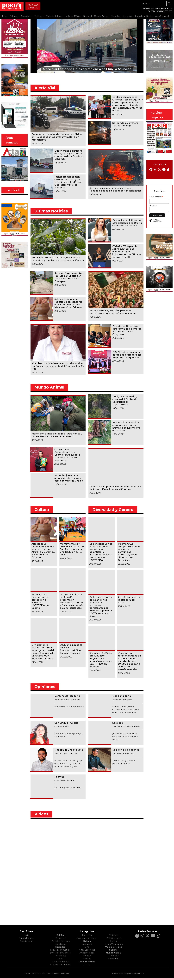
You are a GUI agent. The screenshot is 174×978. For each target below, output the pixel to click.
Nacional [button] (87, 16)
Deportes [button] (115, 16)
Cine (87, 947)
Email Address (156, 197)
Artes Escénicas (87, 950)
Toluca (87, 964)
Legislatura (60, 944)
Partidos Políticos (60, 941)
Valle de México (113, 947)
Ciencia (87, 956)
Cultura (87, 941)
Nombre (153, 205)
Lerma (113, 941)
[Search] (153, 3)
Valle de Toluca (87, 961)
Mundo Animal (113, 953)
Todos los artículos (144, 16)
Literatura (87, 944)
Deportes (113, 956)
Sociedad (60, 947)
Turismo (87, 959)
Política (60, 935)
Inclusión (87, 935)
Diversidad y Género (60, 953)
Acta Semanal (162, 16)
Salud (60, 959)
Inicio (4, 16)
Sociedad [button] (26, 16)
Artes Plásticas (87, 953)
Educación (60, 956)
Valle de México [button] (73, 16)
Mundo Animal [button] (101, 16)
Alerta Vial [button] (127, 16)
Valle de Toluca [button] (54, 16)
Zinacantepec (113, 938)
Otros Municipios (114, 944)
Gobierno (60, 938)
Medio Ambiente (60, 961)
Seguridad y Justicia (60, 950)
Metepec (113, 935)
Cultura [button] (39, 16)
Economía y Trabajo (87, 938)
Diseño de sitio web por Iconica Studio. (127, 973)
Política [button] (13, 16)
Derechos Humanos (60, 964)
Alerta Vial (113, 959)
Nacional (113, 950)
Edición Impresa (26, 938)
